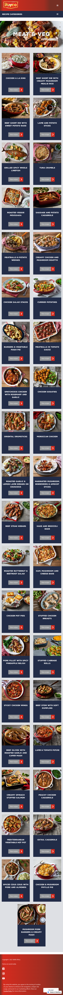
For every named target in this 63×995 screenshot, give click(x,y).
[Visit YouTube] (3, 978)
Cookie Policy (8, 991)
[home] (10, 5)
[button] (57, 5)
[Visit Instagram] (3, 973)
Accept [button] (50, 990)
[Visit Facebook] (3, 968)
